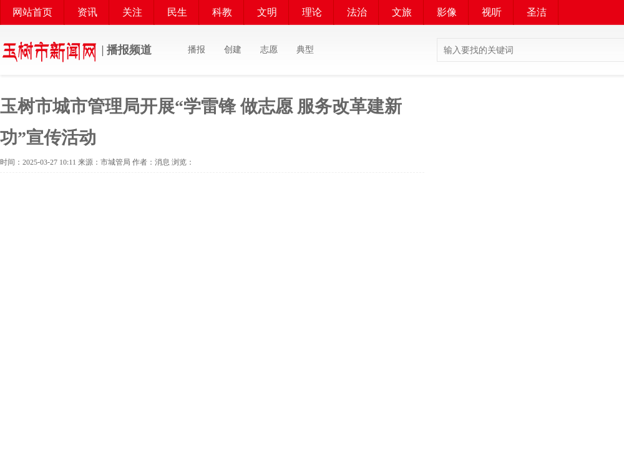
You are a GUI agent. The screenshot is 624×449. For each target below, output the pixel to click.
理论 (312, 12)
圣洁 (537, 12)
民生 (177, 12)
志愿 (269, 49)
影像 (447, 12)
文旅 (402, 12)
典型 (305, 49)
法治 (357, 12)
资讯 (87, 12)
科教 (222, 12)
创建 (232, 49)
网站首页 (32, 12)
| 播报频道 (76, 51)
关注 (132, 12)
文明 (267, 12)
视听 (492, 12)
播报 (196, 49)
